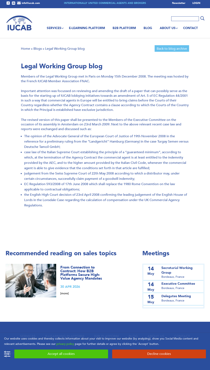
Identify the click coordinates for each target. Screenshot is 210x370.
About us (168, 28)
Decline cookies (159, 354)
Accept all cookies (61, 354)
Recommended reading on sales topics (61, 253)
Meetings (155, 253)
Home (25, 48)
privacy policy (65, 344)
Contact (190, 28)
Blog (148, 28)
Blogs (37, 48)
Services (54, 28)
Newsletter (178, 3)
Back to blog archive (172, 48)
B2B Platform (124, 28)
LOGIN (196, 3)
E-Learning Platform (87, 28)
